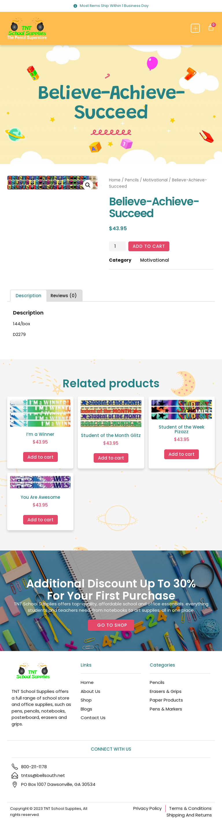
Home (115, 180)
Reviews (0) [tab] (64, 296)
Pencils (132, 180)
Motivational (155, 180)
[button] (195, 28)
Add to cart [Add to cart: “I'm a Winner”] (40, 457)
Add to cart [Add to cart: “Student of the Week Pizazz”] (182, 454)
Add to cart (149, 246)
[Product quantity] (117, 246)
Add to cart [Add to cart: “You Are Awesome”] (40, 520)
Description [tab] (28, 296)
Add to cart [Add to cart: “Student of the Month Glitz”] (111, 458)
